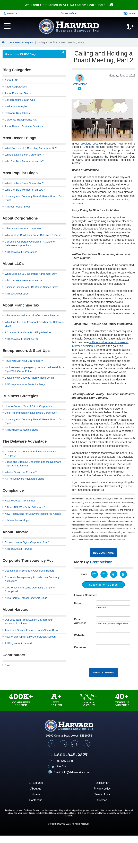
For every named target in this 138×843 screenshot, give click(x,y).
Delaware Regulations (17, 113)
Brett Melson (101, 562)
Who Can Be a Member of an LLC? (25, 161)
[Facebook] (51, 743)
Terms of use (102, 794)
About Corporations (16, 86)
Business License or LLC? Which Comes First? (31, 287)
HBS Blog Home (103, 552)
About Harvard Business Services (24, 126)
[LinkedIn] (86, 743)
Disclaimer (102, 782)
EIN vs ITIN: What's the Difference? (25, 507)
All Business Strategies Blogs (21, 429)
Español (69, 13)
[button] (4, 42)
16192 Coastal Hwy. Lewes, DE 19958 (69, 735)
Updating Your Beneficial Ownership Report (29, 570)
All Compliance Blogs (17, 520)
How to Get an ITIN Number (20, 500)
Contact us (35, 800)
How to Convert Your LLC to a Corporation (29, 406)
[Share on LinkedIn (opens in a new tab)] (113, 574)
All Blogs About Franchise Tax (21, 338)
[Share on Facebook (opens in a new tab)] (94, 574)
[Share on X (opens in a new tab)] (104, 574)
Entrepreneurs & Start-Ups (20, 99)
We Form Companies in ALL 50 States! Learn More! (69, 5)
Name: (78, 603)
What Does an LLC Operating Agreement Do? (31, 148)
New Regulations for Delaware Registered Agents (33, 513)
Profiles (9, 665)
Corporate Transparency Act (21, 119)
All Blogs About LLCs (17, 293)
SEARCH (10, 13)
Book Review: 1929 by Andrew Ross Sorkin (29, 377)
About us (35, 788)
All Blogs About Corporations (21, 251)
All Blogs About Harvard (18, 548)
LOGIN (129, 13)
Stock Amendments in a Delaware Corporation (31, 412)
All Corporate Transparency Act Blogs (26, 597)
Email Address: (80, 621)
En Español (36, 782)
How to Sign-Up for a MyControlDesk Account (30, 636)
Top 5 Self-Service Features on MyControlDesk (31, 630)
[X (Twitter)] (63, 743)
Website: (79, 635)
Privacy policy (102, 788)
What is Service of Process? (21, 472)
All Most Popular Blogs (17, 206)
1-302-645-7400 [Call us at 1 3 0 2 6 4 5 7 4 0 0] (60, 761)
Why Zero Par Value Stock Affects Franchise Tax (32, 315)
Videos (36, 794)
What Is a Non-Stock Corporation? (24, 154)
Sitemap (102, 800)
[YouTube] (74, 743)
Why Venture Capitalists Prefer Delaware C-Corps (33, 235)
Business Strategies (21, 42)
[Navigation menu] (11, 25)
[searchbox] (31, 54)
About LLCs (11, 80)
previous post (89, 143)
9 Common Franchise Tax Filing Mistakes (28, 332)
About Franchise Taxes (18, 93)
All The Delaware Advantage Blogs (24, 478)
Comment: (81, 647)
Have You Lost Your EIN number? (24, 360)
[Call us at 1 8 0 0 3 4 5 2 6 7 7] (68, 755)
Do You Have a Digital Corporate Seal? (27, 542)
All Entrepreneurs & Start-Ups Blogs (25, 384)
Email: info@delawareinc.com (69, 772)
